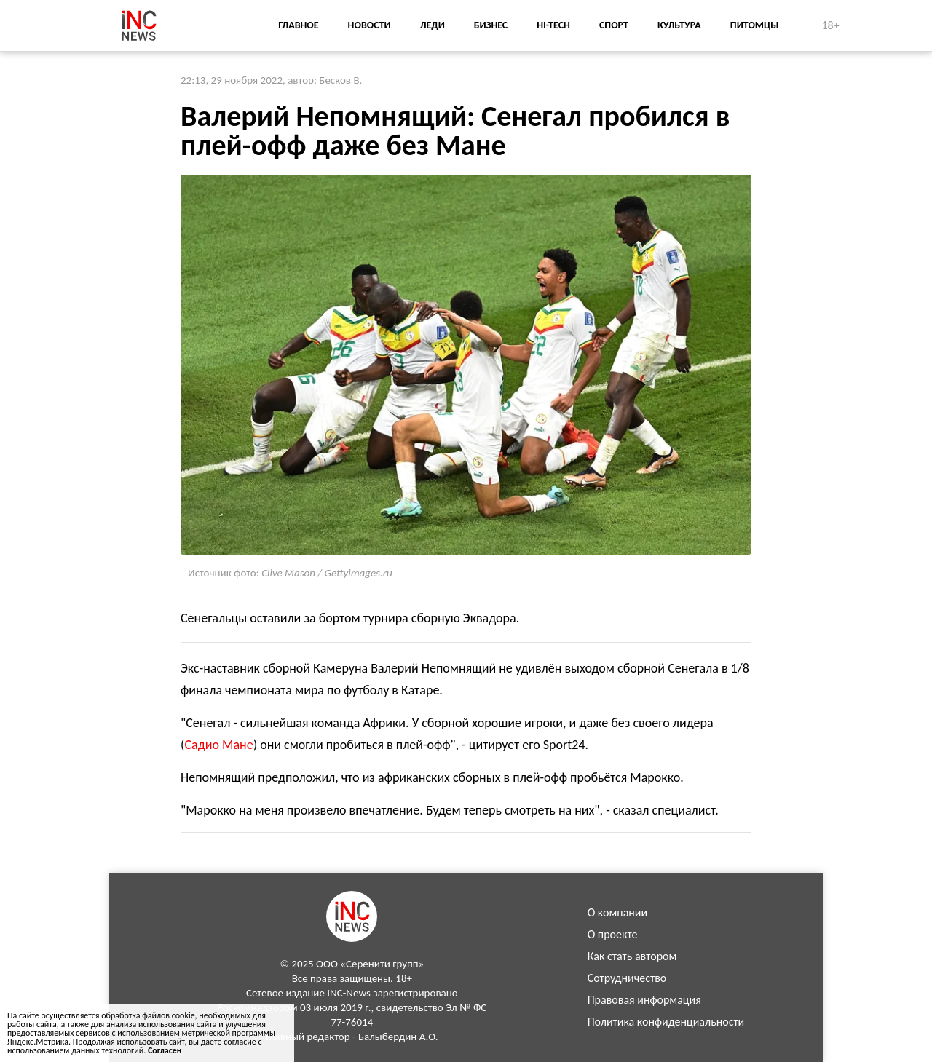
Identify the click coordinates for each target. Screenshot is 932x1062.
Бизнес (491, 25)
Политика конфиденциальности (666, 1022)
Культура (679, 25)
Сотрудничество (627, 978)
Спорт (613, 25)
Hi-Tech (553, 25)
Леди (432, 25)
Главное (298, 25)
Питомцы (754, 25)
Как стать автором (632, 956)
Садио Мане (218, 745)
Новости (369, 25)
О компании (618, 912)
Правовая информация (644, 1000)
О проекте (613, 934)
